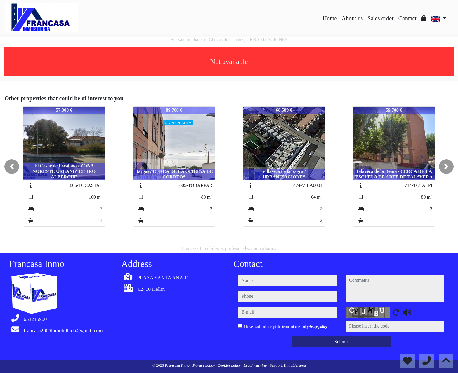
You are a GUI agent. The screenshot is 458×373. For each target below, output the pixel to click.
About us (352, 18)
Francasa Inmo (177, 365)
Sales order (380, 18)
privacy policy (317, 327)
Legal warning (256, 365)
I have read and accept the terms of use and (285, 327)
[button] (11, 166)
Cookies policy (230, 365)
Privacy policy (204, 365)
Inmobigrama (295, 365)
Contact (407, 18)
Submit (341, 341)
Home (330, 18)
